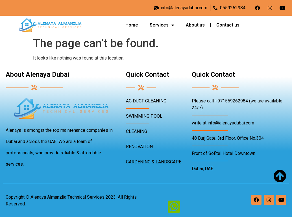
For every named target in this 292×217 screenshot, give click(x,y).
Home (131, 25)
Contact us (227, 25)
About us (195, 25)
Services (162, 25)
